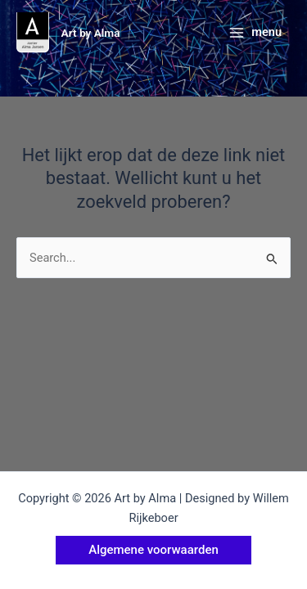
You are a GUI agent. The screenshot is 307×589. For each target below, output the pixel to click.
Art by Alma (90, 32)
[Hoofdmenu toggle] (255, 33)
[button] (153, 550)
